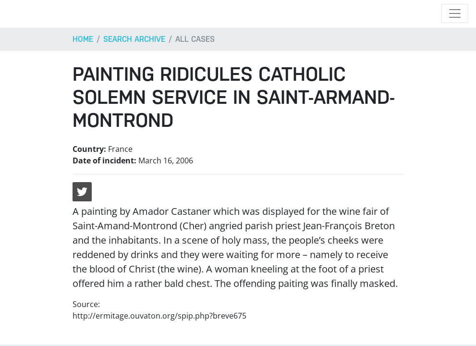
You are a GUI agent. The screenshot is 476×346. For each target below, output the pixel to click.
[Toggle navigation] (454, 13)
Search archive (134, 39)
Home (83, 39)
